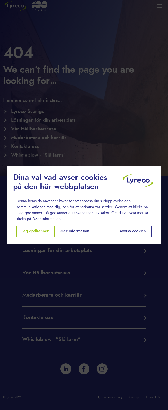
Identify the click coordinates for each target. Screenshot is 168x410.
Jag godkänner (35, 231)
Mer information (74, 231)
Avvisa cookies (132, 231)
